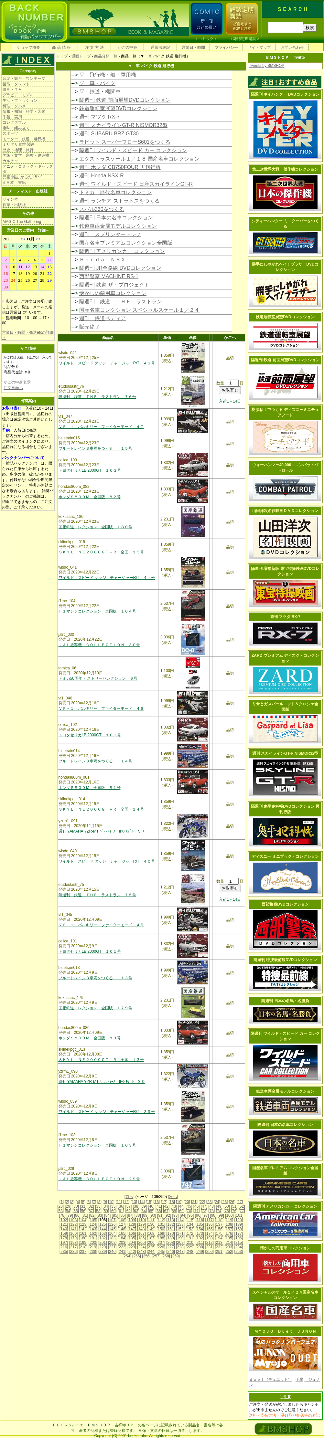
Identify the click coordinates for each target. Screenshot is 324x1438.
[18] (171, 1202)
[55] (75, 1211)
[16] (156, 1202)
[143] (93, 1229)
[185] (131, 1238)
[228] (180, 1247)
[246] (170, 1251)
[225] (151, 1247)
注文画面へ (13, 387)
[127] (122, 1224)
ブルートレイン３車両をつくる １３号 (95, 978)
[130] (151, 1224)
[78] (62, 1215)
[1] (61, 1202)
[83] (100, 1215)
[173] (199, 1233)
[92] (168, 1215)
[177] (238, 1233)
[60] (113, 1211)
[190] (180, 1238)
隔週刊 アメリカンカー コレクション (122, 251)
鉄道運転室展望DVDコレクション (118, 108)
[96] (198, 1215)
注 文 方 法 (94, 47)
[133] (180, 1224)
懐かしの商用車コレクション (112, 293)
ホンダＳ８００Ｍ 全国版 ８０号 (90, 1038)
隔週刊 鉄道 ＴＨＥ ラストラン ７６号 (97, 396)
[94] (183, 1215)
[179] (73, 1238)
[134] (190, 1224)
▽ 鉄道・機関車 (100, 91)
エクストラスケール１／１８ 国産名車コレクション (139, 159)
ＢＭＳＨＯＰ (99, 1425)
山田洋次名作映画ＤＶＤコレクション (285, 511)
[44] (181, 1206)
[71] (196, 1211)
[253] (238, 1251)
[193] (209, 1238)
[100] (229, 1215)
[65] (151, 1211)
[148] (141, 1229)
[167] (141, 1233)
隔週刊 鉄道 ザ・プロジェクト (114, 285)
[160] (73, 1233)
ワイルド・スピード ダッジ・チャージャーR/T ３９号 (107, 1111)
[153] (190, 1229)
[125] (102, 1224)
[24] (217, 1202)
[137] (219, 1224)
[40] (151, 1206)
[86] (122, 1215)
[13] (134, 1202)
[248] (190, 1251)
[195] (229, 1238)
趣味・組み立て (16, 128)
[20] (187, 1202)
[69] (181, 1211)
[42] (166, 1206)
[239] (102, 1251)
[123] (83, 1224)
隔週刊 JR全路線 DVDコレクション (120, 268)
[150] (161, 1229)
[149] (151, 1229)
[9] (105, 1202)
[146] (122, 1229)
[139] (238, 1224)
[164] (112, 1233)
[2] (67, 1202)
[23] (209, 1202)
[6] (88, 1202)
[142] (83, 1229)
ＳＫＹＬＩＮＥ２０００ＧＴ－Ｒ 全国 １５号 (101, 552)
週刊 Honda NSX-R (101, 175)
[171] (180, 1233)
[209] (180, 1242)
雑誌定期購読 (244, 39)
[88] (138, 1215)
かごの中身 (127, 47)
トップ (62, 56)
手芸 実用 (12, 117)
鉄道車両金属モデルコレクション (118, 226)
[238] (93, 1251)
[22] (202, 1202)
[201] (102, 1242)
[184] (122, 1238)
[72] (204, 1211)
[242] (131, 1251)
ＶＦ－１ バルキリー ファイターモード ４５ (101, 925)
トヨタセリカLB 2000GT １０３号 (90, 470)
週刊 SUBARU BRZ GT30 (109, 133)
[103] (73, 1220)
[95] (190, 1215)
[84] (107, 1215)
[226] (161, 1247)
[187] (151, 1238)
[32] (91, 1206)
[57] (91, 1211)
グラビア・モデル (18, 95)
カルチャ (10, 161)
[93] (175, 1215)
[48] (211, 1206)
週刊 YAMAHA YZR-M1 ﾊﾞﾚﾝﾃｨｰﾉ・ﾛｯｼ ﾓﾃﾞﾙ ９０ (102, 1081)
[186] (141, 1238)
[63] (136, 1211)
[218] (83, 1247)
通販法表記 (160, 47)
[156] (219, 1229)
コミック (206, 39)
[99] (221, 1215)
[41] (159, 1206)
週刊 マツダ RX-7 (99, 117)
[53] (60, 1211)
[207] (161, 1242)
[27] (239, 1202)
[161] (83, 1233)
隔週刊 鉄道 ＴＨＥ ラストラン (120, 301)
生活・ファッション (20, 100)
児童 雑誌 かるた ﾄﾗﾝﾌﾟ (23, 177)
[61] (121, 1211)
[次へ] (173, 1196)
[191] (190, 1238)
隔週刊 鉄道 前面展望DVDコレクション (125, 100)
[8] (99, 1202)
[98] (213, 1215)
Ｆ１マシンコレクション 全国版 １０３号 (97, 1145)
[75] (226, 1211)
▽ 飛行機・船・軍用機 (107, 75)
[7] (94, 1202)
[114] (180, 1220)
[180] (83, 1238)
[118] (219, 1220)
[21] (194, 1202)
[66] (159, 1211)
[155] (209, 1229)
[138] (229, 1224)
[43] (174, 1206)
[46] (196, 1206)
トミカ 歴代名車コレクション (115, 192)
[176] (229, 1233)
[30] (75, 1206)
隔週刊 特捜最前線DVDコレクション (285, 960)
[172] (190, 1233)
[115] (190, 1220)
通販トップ (81, 56)
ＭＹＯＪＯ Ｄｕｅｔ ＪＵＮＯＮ (285, 1331)
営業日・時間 (193, 47)
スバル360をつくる (101, 209)
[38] (136, 1206)
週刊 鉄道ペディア (102, 318)
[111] (151, 1220)
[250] (209, 1251)
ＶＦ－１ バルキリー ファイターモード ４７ (101, 427)
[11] (118, 1202)
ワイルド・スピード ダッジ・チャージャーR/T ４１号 (107, 577)
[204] (131, 1242)
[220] (102, 1247)
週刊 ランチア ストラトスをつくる (119, 201)
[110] (141, 1220)
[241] (122, 1251)
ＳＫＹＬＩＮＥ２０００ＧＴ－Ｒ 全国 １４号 (101, 809)
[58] (98, 1211)
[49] (219, 1206)
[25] (224, 1202)
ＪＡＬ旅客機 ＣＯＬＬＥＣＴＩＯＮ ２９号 (99, 1179)
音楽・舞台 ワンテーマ (24, 78)
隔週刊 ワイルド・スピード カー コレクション (133, 150)
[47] (204, 1206)
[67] (166, 1211)
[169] (161, 1233)
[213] (219, 1242)
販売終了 (89, 327)
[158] (238, 1229)
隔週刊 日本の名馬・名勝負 (285, 1001)
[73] (211, 1211)
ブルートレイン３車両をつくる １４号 (95, 761)
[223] (131, 1247)
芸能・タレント (16, 84)
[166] (131, 1233)
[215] (238, 1242)
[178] (63, 1238)
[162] (93, 1233)
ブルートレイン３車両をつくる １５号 (95, 448)
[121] (63, 1224)
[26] (232, 1202)
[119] (229, 1220)
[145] (112, 1229)
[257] (156, 1256)
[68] (174, 1211)
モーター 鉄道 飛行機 (24, 139)
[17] (164, 1202)
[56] (83, 1211)
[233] (229, 1247)
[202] (112, 1242)
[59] (106, 1211)
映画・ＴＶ (12, 89)
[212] (209, 1242)
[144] (102, 1229)
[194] (219, 1238)
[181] (93, 1238)
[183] (112, 1238)
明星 (299, 1379)
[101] (239, 1215)
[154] (199, 1229)
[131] (161, 1224)
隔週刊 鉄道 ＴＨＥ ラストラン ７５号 (97, 895)
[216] (63, 1247)
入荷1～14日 (230, 401)
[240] (112, 1251)
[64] (143, 1211)
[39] (143, 1206)
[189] (170, 1238)
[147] (131, 1229)
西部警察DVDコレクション (285, 904)
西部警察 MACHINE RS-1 (108, 276)
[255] (136, 1256)
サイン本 (10, 199)
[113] (170, 1220)
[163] (102, 1233)
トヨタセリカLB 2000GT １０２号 (90, 735)
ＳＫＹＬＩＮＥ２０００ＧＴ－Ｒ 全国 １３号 (101, 1059)
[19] (179, 1202)
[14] (141, 1202)
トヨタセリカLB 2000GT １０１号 (90, 951)
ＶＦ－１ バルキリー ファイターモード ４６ (101, 708)
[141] (73, 1229)
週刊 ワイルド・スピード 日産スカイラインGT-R (136, 184)
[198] (73, 1242)
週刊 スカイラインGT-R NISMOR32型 (123, 125)
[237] (83, 1251)
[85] (115, 1215)
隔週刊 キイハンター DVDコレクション (285, 94)
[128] (131, 1224)
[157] (229, 1229)
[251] (219, 1251)
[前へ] (129, 1196)
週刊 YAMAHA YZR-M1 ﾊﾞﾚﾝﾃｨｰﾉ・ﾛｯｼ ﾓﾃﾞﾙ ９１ (102, 831)
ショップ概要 (28, 47)
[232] (219, 1247)
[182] (102, 1238)
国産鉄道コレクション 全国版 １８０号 (95, 527)
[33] (98, 1206)
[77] (242, 1211)
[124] (93, 1224)
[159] (63, 1233)
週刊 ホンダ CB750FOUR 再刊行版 (120, 167)
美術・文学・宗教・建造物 (26, 155)
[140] (63, 1229)
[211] (199, 1242)
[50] (226, 1206)
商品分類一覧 (105, 56)
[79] (70, 1215)
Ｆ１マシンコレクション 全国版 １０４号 (97, 611)
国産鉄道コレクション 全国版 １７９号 (95, 1008)
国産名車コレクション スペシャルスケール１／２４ (139, 310)
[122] (73, 1224)
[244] (151, 1251)
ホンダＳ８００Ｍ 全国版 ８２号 (90, 497)
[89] (145, 1215)
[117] (209, 1220)
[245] (161, 1251)
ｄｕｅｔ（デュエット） (270, 1379)
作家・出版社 (14, 205)
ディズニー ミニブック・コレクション (285, 856)
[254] (127, 1256)
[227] (170, 1247)
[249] (199, 1251)
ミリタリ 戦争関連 (19, 144)
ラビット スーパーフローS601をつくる (124, 142)
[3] (72, 1202)
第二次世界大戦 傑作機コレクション (285, 169)
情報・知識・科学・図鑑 (24, 111)
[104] (83, 1220)
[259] (175, 1256)
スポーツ (10, 133)
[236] (73, 1251)
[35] (113, 1206)
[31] (83, 1206)
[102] (63, 1220)
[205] (141, 1242)
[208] (170, 1242)
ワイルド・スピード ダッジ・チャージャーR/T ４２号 (107, 363)
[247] (180, 1251)
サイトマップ (259, 47)
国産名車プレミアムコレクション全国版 (125, 243)
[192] (199, 1238)
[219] (93, 1247)
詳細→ (43, 230)
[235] (63, 1251)
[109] (131, 1220)
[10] (111, 1202)
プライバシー (226, 47)
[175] (219, 1233)
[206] (151, 1242)
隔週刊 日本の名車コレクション (116, 217)
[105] (93, 1220)
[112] (161, 1220)
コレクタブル (14, 122)
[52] (242, 1206)
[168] (151, 1233)
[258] (165, 1256)
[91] (160, 1215)
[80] (77, 1215)
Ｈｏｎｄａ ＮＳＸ (102, 259)
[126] (112, 1224)
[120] (238, 1220)
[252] (229, 1251)
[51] (234, 1206)
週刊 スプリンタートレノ (110, 234)
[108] (122, 1220)
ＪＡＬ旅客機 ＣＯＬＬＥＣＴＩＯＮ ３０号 (99, 645)
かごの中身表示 (17, 382)
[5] (83, 1202)
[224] (141, 1247)
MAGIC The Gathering (22, 221)
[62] (128, 1211)
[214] (229, 1242)
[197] (63, 1242)
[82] (92, 1215)
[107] (112, 1220)
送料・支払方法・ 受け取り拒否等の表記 (284, 1415)
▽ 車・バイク (97, 83)
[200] (93, 1242)
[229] (190, 1247)
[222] (122, 1247)
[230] (199, 1247)
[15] (149, 1202)
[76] (234, 1211)
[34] (106, 1206)
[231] (209, 1247)
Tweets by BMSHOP (266, 65)
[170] (170, 1233)
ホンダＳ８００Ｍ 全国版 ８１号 (90, 787)
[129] (141, 1224)
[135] (199, 1224)
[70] (189, 1211)
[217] (73, 1247)
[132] (170, 1224)
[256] (146, 1256)
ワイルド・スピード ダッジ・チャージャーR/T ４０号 (107, 861)
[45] (189, 1206)
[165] (122, 1233)
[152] (180, 1229)
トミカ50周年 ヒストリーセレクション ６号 (98, 678)
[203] (122, 1242)
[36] (121, 1206)
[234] (238, 1247)
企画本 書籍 (14, 182)
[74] (219, 1211)
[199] (83, 1242)
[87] (130, 1215)
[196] (238, 1238)
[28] (60, 1206)
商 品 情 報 (61, 47)
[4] (78, 1202)
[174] (209, 1233)
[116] (199, 1220)
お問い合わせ (292, 47)
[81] (84, 1215)
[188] (161, 1238)
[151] (170, 1229)
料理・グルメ (14, 106)
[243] (141, 1251)
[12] (126, 1202)
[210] (190, 1242)
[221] (112, 1247)
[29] (68, 1206)
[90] (152, 1215)
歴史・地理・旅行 (18, 150)
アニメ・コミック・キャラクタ (28, 169)
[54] (68, 1211)
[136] (209, 1224)
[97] (205, 1215)
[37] (128, 1206)
